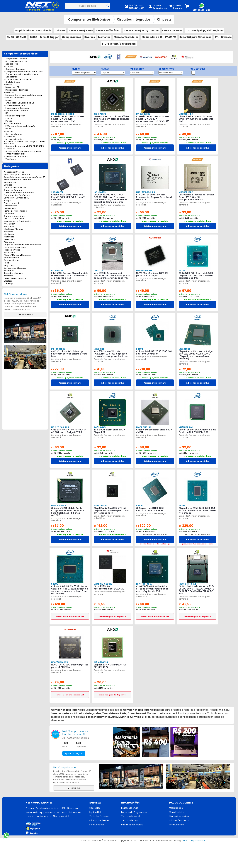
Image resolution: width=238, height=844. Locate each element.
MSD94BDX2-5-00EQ (62, 114)
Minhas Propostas (179, 816)
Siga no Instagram (74, 753)
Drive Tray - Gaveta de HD (16, 198)
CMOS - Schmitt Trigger (44, 37)
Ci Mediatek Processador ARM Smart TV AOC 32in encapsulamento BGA (67, 119)
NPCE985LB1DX (143, 270)
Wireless (8, 281)
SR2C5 (54, 584)
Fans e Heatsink (11, 203)
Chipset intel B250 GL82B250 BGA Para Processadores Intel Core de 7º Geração (197, 510)
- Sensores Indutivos (14, 139)
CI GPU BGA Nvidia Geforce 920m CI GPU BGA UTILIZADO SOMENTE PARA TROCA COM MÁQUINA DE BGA (197, 590)
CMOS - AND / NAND (81, 30)
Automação (10, 182)
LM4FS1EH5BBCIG (103, 584)
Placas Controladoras (15, 247)
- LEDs (7, 113)
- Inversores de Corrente (16, 111)
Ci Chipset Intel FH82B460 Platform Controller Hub (150, 509)
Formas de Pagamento (134, 812)
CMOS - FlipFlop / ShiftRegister (204, 30)
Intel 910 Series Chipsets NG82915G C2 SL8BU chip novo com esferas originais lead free (111, 354)
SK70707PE (57, 192)
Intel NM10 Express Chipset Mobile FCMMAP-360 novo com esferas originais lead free (69, 275)
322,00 (144, 525)
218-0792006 (58, 349)
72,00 (185, 369)
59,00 (100, 212)
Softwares (9, 271)
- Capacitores (11, 64)
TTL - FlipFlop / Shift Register (119, 43)
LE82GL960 (184, 349)
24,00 (58, 682)
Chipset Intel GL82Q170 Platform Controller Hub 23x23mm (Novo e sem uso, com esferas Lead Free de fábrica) (69, 590)
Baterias (8, 185)
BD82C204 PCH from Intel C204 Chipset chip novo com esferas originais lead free (196, 275)
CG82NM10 (56, 270)
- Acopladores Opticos (15, 59)
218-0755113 (100, 114)
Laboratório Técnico (180, 820)
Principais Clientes (99, 820)
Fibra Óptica (10, 208)
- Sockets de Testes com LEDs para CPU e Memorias (24, 143)
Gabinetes (9, 214)
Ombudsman (176, 824)
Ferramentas (10, 206)
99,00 (100, 290)
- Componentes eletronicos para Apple (23, 72)
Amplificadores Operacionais (33, 30)
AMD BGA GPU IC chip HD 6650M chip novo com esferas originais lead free (111, 119)
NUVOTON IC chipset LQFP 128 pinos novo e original (152, 274)
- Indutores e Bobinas (14, 106)
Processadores (11, 258)
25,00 (58, 212)
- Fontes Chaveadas (14, 98)
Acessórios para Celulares (17, 175)
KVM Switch (9, 224)
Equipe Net (95, 812)
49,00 (143, 134)
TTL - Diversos (223, 37)
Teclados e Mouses (13, 273)
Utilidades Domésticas (15, 278)
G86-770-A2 (100, 505)
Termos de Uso (129, 820)
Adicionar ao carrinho (70, 148)
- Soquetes (9, 149)
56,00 (100, 682)
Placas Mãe (9, 253)
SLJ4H (182, 270)
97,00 (185, 290)
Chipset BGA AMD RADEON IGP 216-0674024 (110, 666)
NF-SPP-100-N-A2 (60, 427)
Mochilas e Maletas (13, 229)
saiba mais (25, 314)
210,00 (143, 369)
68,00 (143, 447)
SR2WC (182, 505)
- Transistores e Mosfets (16, 157)
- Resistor (8, 132)
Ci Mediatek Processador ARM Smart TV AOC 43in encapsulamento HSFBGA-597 (152, 119)
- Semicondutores (13, 134)
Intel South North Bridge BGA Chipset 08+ (109, 431)
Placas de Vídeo (12, 250)
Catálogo (8, 284)
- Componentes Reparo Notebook (21, 74)
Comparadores (71, 37)
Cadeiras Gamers (13, 190)
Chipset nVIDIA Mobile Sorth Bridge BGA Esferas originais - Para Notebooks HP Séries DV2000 (69, 510)
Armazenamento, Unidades (17, 180)
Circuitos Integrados (134, 19)
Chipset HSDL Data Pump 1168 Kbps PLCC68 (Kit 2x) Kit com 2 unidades (68, 197)
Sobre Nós (95, 808)
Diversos (89, 37)
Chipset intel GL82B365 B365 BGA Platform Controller (154, 352)
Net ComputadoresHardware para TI (75, 732)
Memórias (104, 37)
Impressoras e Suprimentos (17, 221)
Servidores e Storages (15, 268)
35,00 (58, 290)
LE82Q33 (98, 270)
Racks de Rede (11, 260)
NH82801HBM (185, 427)
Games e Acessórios (14, 216)
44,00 (101, 134)
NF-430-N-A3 (58, 505)
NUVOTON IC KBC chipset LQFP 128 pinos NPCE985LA (69, 666)
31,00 (100, 369)
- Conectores (10, 77)
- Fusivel (8, 100)
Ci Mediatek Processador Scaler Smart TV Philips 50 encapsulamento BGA (196, 197)
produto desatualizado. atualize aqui (155, 544)
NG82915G (99, 349)
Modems (8, 232)
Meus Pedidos (176, 812)
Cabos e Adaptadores (15, 188)
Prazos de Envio (129, 808)
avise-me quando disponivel (70, 616)
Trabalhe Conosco (99, 816)
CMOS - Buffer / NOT (108, 30)
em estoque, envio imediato (70, 143)
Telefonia (8, 276)
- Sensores (9, 137)
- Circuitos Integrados (14, 69)
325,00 (186, 525)
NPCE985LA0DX (59, 662)
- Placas (8, 121)
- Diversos (9, 93)
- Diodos (8, 85)
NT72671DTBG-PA (145, 192)
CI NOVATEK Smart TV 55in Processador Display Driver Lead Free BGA (154, 197)
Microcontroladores (126, 37)
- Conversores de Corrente (17, 80)
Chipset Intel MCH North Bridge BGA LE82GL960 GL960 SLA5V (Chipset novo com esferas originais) (195, 355)
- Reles (7, 129)
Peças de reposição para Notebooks (22, 245)
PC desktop (9, 242)
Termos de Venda (131, 816)
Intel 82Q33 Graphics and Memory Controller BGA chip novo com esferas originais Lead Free (112, 275)
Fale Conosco (97, 824)
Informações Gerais (132, 824)
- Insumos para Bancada (16, 108)
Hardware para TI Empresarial (39, 10)
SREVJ (139, 349)
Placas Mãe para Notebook (17, 255)
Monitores (9, 234)
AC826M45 (99, 427)
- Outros (8, 118)
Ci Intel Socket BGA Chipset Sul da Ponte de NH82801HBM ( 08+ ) (197, 431)
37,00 (100, 447)
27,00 (58, 369)
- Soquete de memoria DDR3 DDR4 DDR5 (24, 146)
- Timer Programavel (14, 154)
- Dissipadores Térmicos (16, 90)
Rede (6, 263)
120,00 (58, 603)
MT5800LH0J (185, 114)
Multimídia (9, 237)
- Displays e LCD (12, 87)
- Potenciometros (12, 124)
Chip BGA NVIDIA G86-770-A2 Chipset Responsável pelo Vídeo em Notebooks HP (111, 510)
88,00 (143, 603)
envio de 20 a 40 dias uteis (155, 534)
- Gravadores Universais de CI (19, 103)
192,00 (101, 525)
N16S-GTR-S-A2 (187, 584)
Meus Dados (176, 808)
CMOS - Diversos (172, 30)
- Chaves (8, 67)
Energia (7, 201)
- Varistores (10, 159)
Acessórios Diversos (14, 172)
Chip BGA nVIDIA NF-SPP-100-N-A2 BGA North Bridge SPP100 (69, 431)
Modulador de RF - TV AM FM (159, 37)
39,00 (185, 134)
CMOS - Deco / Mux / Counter (141, 30)
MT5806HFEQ (185, 192)
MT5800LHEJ (142, 114)
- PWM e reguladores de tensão (20, 126)
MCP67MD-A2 (143, 427)
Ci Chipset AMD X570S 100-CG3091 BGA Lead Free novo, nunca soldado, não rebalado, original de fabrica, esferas (112, 198)
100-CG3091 (100, 192)
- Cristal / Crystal (12, 82)
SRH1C (139, 505)
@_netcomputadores (75, 738)
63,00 (58, 447)
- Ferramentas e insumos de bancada (23, 95)
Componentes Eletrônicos (89, 19)
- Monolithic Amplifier (14, 116)
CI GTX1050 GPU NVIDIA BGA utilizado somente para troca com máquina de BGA (152, 589)
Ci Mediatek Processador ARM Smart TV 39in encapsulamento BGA (196, 119)
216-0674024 (101, 662)
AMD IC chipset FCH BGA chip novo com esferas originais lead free (69, 354)
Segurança (9, 266)
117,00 (58, 134)
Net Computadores (15, 294)
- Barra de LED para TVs (15, 61)
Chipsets (164, 19)
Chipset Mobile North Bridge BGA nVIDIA (154, 431)
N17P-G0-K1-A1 (144, 584)
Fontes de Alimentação (15, 211)
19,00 (100, 603)
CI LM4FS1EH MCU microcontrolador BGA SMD (109, 587)
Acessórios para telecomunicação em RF (24, 177)
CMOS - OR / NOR (17, 37)
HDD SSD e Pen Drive (14, 219)
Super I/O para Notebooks (195, 37)
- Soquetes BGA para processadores (22, 151)
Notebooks (9, 239)
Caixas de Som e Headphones (19, 193)
